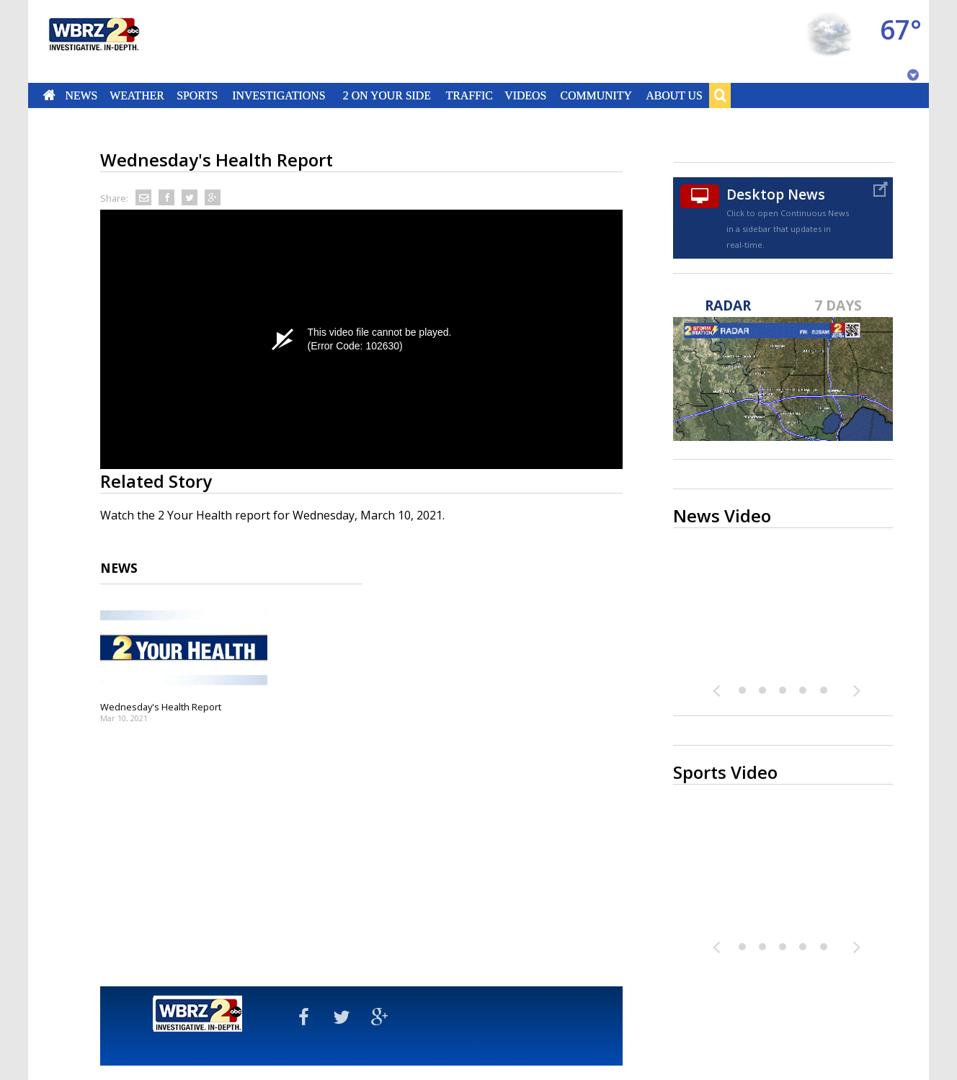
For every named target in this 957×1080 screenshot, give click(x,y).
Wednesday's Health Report (160, 706)
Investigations (279, 95)
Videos (525, 95)
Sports (197, 95)
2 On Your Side (387, 95)
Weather (137, 95)
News (81, 95)
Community (595, 95)
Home (49, 95)
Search (719, 95)
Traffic (468, 95)
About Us (674, 95)
